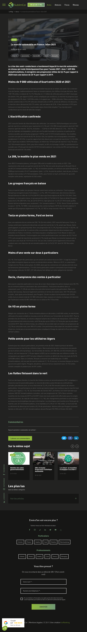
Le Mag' (11, 11)
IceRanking (65, 622)
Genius (55, 556)
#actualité (55, 56)
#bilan (46, 56)
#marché (14, 56)
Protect (29, 542)
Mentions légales (36, 622)
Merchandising (64, 542)
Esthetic (20, 542)
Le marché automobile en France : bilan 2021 (34, 11)
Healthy (37, 542)
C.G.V (46, 622)
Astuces (58, 5)
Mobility (53, 542)
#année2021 (36, 56)
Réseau (76, 5)
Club (45, 542)
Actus (49, 5)
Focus (67, 5)
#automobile (25, 56)
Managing (64, 556)
